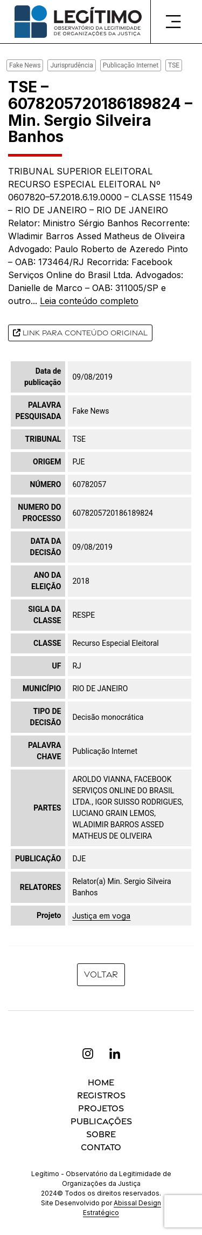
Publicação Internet (130, 65)
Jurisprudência (71, 65)
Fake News (24, 65)
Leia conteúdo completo (89, 300)
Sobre (101, 1134)
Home (101, 1082)
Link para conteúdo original (80, 332)
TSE (173, 65)
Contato (101, 1147)
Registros (101, 1095)
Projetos (101, 1108)
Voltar (101, 974)
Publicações (101, 1121)
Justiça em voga (101, 915)
